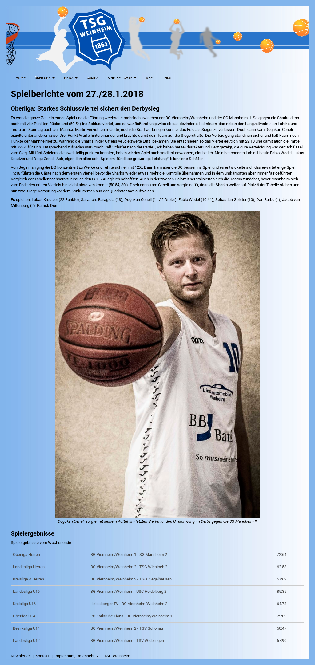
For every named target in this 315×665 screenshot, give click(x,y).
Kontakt (42, 656)
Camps (92, 78)
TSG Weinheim (117, 656)
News (71, 78)
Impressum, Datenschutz (76, 656)
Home (21, 78)
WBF (149, 78)
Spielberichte (122, 78)
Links (166, 78)
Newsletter (20, 656)
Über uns (45, 78)
